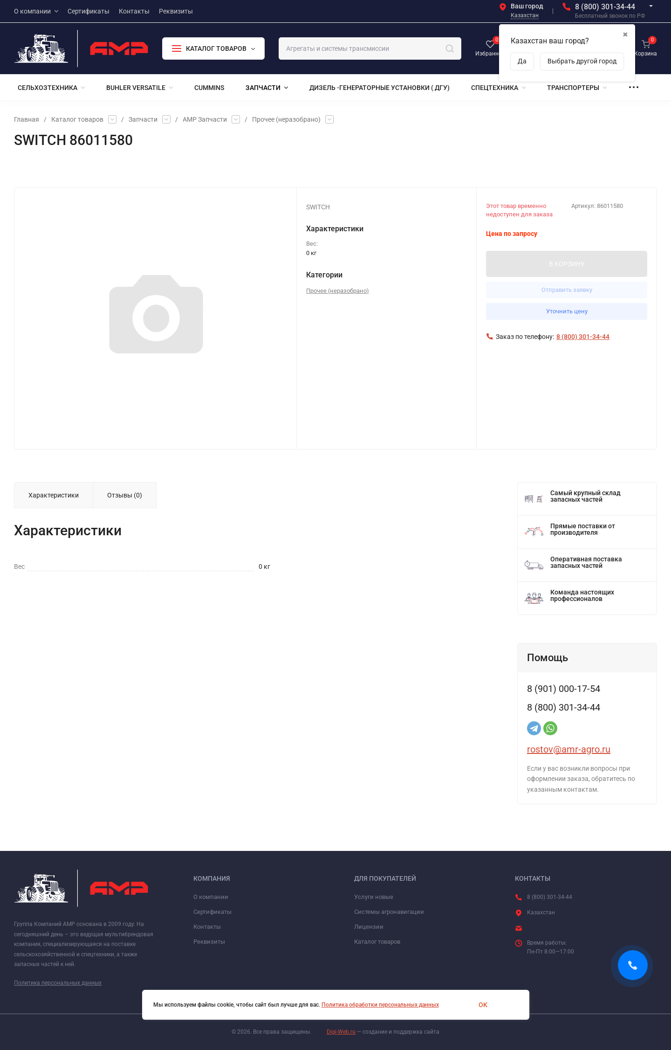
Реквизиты (209, 941)
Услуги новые (373, 896)
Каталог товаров (77, 119)
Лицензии (368, 926)
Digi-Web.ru (341, 1032)
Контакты (207, 926)
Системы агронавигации (389, 911)
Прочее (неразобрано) (286, 119)
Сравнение (117, 169)
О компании (210, 896)
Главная (26, 119)
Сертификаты (212, 911)
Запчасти (143, 119)
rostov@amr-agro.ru (568, 749)
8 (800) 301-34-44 (605, 6)
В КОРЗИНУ (567, 264)
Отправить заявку (566, 289)
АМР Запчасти (205, 119)
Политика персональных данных (58, 983)
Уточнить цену (567, 311)
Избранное (35, 169)
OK (483, 1005)
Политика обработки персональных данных (380, 1005)
